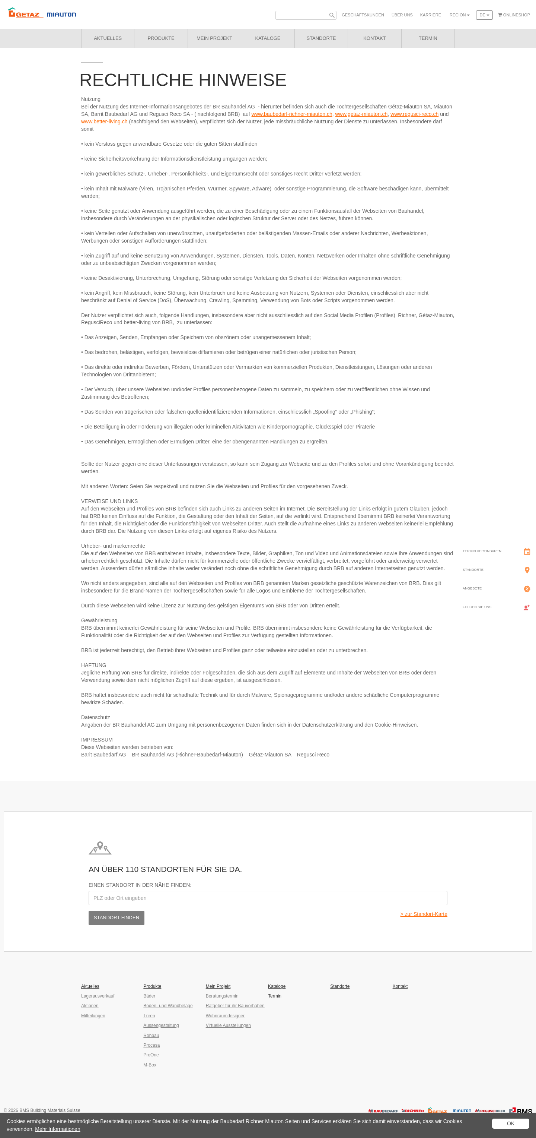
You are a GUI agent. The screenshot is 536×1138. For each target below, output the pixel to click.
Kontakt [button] (374, 38)
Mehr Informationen (57, 1129)
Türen (149, 1015)
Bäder (149, 996)
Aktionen (90, 1005)
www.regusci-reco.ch (414, 114)
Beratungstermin (222, 996)
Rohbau (151, 1035)
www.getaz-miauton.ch (361, 114)
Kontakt (400, 986)
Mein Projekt (214, 38)
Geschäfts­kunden (363, 15)
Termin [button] (428, 38)
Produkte (161, 38)
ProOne (151, 1055)
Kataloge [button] (267, 38)
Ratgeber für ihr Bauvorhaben (235, 1005)
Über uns (402, 15)
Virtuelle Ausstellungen (228, 1025)
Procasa (151, 1045)
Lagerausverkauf (97, 996)
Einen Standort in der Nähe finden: (140, 885)
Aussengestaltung (161, 1025)
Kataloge (276, 986)
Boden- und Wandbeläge (167, 1005)
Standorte (340, 986)
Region (460, 15)
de (484, 15)
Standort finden (116, 917)
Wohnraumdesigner (225, 1015)
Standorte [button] (321, 38)
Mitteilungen (93, 1015)
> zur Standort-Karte (424, 914)
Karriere (430, 15)
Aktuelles (108, 38)
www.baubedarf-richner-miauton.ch (292, 114)
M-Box (149, 1065)
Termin (274, 996)
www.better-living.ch (104, 121)
